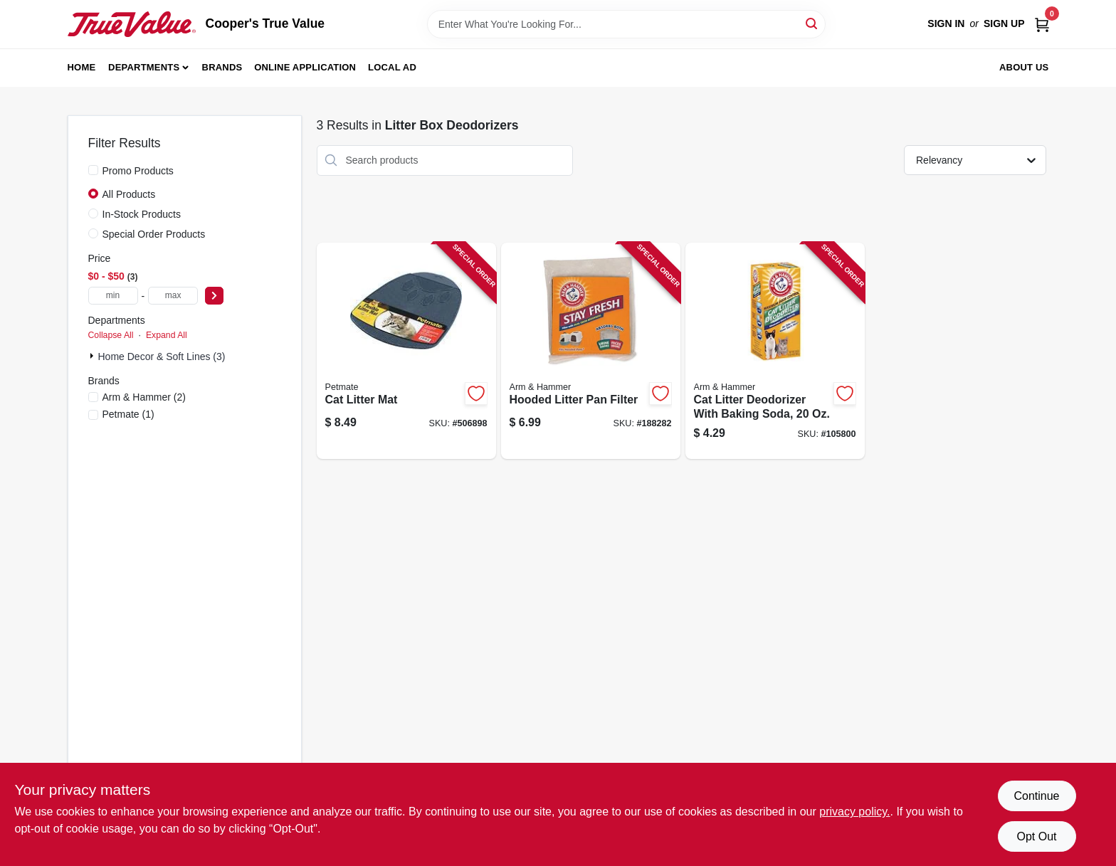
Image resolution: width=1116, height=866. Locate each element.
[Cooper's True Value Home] (132, 24)
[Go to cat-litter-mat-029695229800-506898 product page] (406, 351)
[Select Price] (214, 296)
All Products (129, 194)
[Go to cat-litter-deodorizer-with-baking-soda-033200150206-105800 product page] (775, 351)
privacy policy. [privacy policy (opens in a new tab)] (854, 812)
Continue (1036, 796)
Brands (222, 67)
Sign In (945, 23)
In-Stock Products (141, 214)
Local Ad (392, 67)
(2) (144, 397)
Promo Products (138, 170)
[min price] (113, 296)
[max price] (173, 296)
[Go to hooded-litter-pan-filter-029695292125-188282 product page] (590, 351)
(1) (128, 414)
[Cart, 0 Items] (1042, 23)
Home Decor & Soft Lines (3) (162, 356)
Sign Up (1004, 23)
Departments (143, 67)
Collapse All (111, 335)
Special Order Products (154, 234)
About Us (1024, 67)
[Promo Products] (93, 170)
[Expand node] (93, 356)
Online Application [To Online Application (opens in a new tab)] (305, 67)
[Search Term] (626, 24)
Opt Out (1036, 836)
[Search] (812, 23)
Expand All (166, 335)
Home (82, 67)
